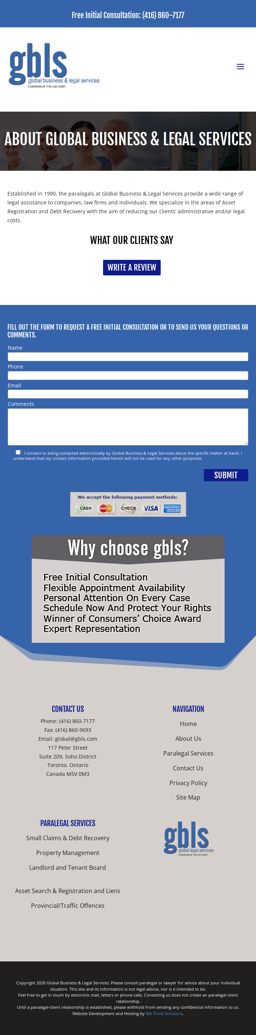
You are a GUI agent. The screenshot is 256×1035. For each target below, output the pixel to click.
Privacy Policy (188, 783)
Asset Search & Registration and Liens (67, 891)
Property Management (67, 853)
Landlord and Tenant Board (67, 867)
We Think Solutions (164, 1013)
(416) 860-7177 (77, 720)
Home (188, 724)
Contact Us (188, 768)
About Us (188, 738)
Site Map (188, 797)
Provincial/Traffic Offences (68, 906)
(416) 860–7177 (163, 15)
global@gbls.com (76, 738)
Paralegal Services (188, 753)
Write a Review (131, 267)
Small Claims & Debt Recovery (67, 838)
